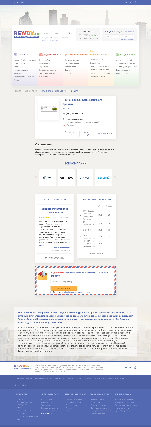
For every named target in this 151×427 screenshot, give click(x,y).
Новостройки (44, 60)
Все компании (44, 76)
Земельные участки (47, 73)
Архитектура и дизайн (124, 60)
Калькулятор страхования (100, 73)
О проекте (19, 373)
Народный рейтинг (72, 63)
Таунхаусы (43, 67)
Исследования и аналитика (24, 76)
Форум (67, 70)
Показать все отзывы (54, 258)
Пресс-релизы (19, 63)
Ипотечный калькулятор (99, 70)
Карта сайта (20, 379)
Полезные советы (123, 70)
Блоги (16, 67)
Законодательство (97, 76)
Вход (108, 31)
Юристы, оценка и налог (99, 66)
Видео (16, 80)
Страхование (95, 63)
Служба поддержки (104, 373)
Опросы (68, 73)
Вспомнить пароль (127, 40)
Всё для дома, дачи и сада (126, 67)
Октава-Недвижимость (61, 250)
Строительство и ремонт (125, 63)
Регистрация (129, 32)
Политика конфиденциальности (49, 373)
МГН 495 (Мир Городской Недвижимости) (89, 243)
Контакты (119, 373)
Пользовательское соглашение (80, 373)
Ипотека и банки (96, 60)
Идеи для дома (122, 73)
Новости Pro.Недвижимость (25, 60)
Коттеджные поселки (47, 70)
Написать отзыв (104, 133)
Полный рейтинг (96, 253)
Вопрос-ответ (70, 67)
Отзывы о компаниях (73, 60)
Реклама (29, 373)
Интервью (18, 73)
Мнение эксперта (21, 70)
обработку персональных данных (77, 287)
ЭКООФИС (87, 230)
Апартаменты (44, 63)
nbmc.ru (66, 108)
